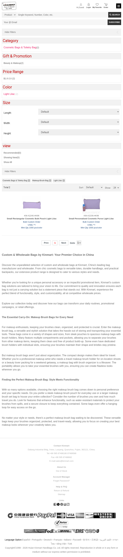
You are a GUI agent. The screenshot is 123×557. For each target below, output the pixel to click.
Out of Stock (61, 471)
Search (114, 15)
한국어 (86, 539)
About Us (61, 467)
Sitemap (61, 494)
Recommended (12, 153)
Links (61, 500)
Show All (8, 162)
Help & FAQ (61, 487)
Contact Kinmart (61, 446)
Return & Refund (61, 490)
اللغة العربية (106, 539)
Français (58, 539)
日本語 (95, 539)
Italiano (67, 539)
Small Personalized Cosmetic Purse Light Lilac (91, 218)
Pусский (77, 539)
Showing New (12, 157)
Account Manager (61, 477)
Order (106, 7)
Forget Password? (61, 481)
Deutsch (48, 539)
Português (37, 539)
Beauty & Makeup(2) (14, 63)
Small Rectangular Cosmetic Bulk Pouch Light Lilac (32, 218)
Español (26, 539)
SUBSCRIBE (114, 22)
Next (63, 243)
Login (88, 7)
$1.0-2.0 (9, 78)
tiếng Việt (61, 544)
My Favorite (97, 7)
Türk (70, 544)
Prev (46, 243)
